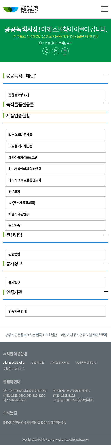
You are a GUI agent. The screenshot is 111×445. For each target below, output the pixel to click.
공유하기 (46, 51)
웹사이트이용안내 (86, 362)
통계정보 (14, 263)
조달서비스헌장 (60, 362)
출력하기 (65, 51)
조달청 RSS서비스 (14, 368)
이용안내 (50, 43)
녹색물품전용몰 (20, 104)
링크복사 (55, 51)
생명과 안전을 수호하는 (31, 334)
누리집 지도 (65, 43)
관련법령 (14, 235)
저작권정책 (37, 362)
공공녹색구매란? (21, 76)
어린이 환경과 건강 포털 (84, 334)
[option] (31, 335)
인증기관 (14, 292)
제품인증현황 (18, 115)
